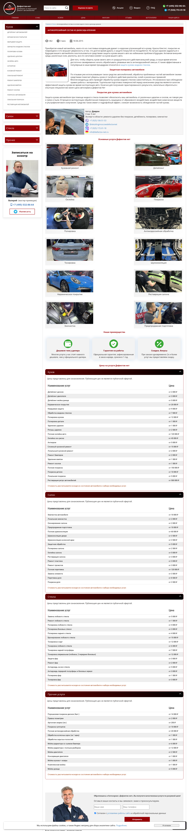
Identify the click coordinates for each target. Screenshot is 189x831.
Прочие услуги (56, 609)
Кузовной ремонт (14, 71)
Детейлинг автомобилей (17, 32)
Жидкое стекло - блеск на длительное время (62, 778)
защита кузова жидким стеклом (135, 65)
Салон (51, 410)
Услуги (60, 18)
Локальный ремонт (15, 76)
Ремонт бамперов (14, 80)
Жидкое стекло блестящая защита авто (124, 784)
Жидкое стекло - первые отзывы (84, 754)
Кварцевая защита (14, 42)
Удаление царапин (14, 56)
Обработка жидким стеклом (18, 47)
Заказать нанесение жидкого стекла (59, 766)
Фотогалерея (151, 18)
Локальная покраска (15, 100)
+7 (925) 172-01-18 (174, 10)
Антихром (11, 66)
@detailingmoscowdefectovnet (103, 124)
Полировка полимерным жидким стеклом (139, 772)
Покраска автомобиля (16, 95)
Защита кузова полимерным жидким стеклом (91, 784)
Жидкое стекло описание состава (58, 754)
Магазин (105, 18)
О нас (37, 18)
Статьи (133, 810)
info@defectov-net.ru (99, 132)
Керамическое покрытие (17, 37)
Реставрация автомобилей (18, 104)
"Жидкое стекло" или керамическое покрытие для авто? (102, 772)
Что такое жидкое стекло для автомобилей (90, 760)
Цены (83, 18)
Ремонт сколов (13, 90)
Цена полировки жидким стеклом (147, 754)
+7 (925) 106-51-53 (98, 120)
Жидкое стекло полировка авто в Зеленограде (115, 754)
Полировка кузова (14, 52)
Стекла (52, 512)
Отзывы (128, 18)
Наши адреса (173, 18)
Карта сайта (135, 812)
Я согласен (167, 825)
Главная (15, 18)
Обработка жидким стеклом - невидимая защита (132, 766)
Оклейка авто (12, 61)
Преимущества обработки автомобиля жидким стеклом (100, 778)
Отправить (137, 735)
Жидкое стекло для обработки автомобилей (143, 760)
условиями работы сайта (119, 729)
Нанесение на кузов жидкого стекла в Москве (63, 772)
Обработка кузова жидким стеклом (59, 760)
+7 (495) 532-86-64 (174, 6)
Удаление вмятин (14, 85)
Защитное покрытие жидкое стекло (59, 784)
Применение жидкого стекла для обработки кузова (93, 766)
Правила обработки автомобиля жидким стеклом (141, 778)
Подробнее (121, 825)
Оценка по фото (85, 8)
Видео (133, 806)
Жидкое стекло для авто (116, 760)
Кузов (51, 287)
